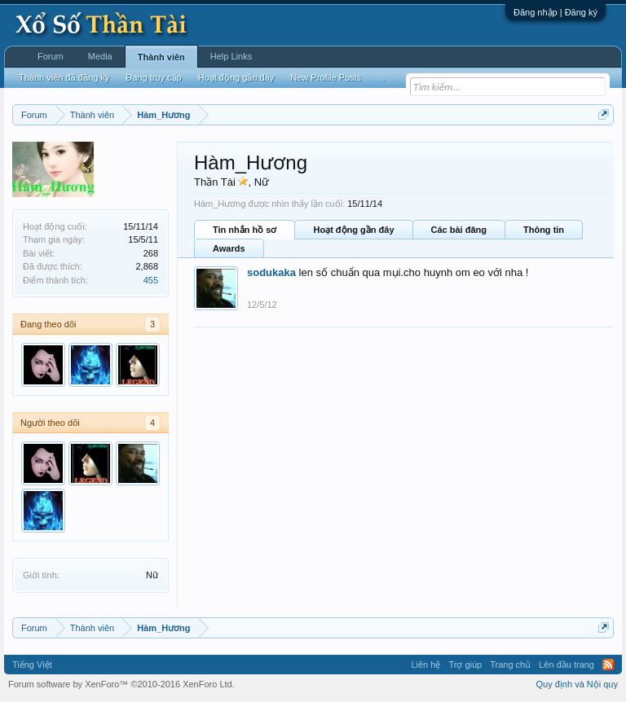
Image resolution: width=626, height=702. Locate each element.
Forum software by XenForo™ (121, 684)
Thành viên (161, 57)
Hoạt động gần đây (353, 230)
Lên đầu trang (566, 664)
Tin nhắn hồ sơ (244, 230)
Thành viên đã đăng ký (64, 77)
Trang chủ (510, 664)
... (381, 77)
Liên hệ (425, 664)
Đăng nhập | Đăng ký (555, 12)
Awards (229, 248)
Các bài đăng (459, 230)
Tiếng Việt (32, 664)
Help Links (231, 56)
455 (150, 280)
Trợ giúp (465, 664)
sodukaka (271, 272)
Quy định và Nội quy (577, 684)
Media (100, 56)
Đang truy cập (153, 77)
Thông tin (543, 230)
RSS (608, 664)
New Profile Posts (325, 77)
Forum (50, 56)
